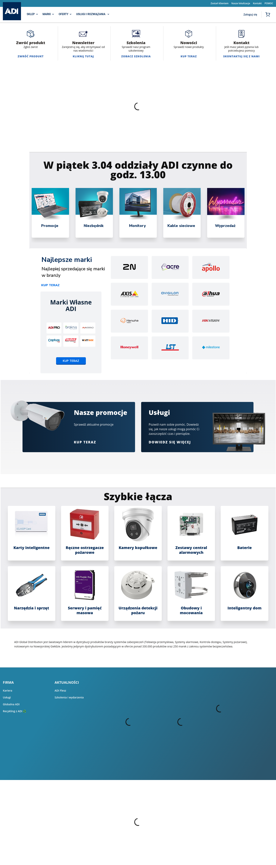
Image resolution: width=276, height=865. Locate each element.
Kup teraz (50, 285)
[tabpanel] (50, 213)
